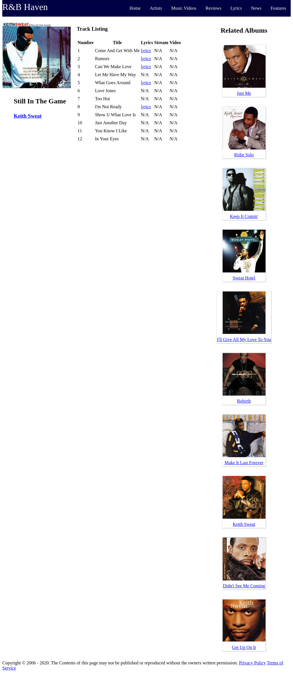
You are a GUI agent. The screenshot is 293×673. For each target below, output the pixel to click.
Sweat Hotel (244, 278)
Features (278, 8)
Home (134, 8)
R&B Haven (25, 7)
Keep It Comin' (244, 216)
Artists (156, 8)
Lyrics (236, 8)
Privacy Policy (252, 662)
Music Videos (183, 8)
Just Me (244, 93)
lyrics (146, 50)
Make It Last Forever (244, 462)
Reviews (213, 8)
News (256, 8)
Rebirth (244, 401)
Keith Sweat (27, 116)
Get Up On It (244, 647)
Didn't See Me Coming (244, 585)
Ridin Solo (244, 154)
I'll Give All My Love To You (244, 339)
